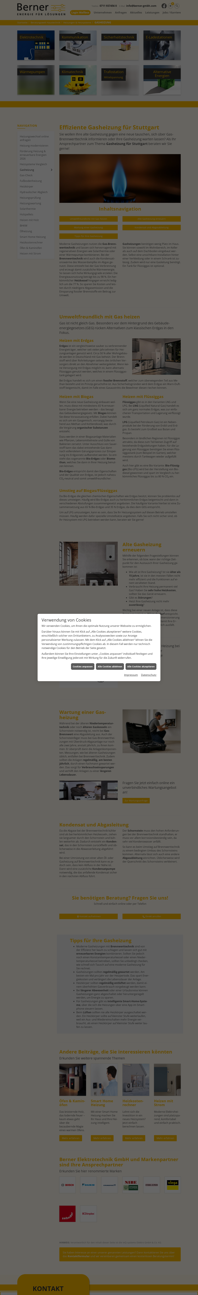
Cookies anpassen (83, 666)
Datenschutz (148, 675)
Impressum (131, 675)
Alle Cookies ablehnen (110, 666)
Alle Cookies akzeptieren (141, 666)
